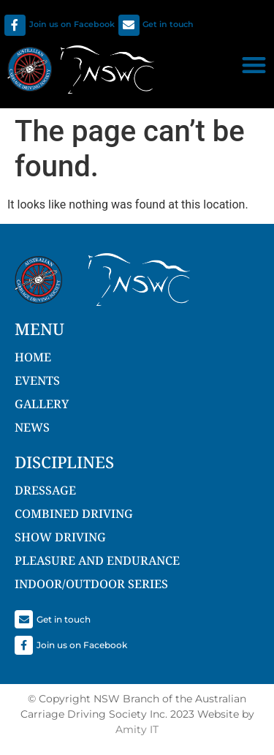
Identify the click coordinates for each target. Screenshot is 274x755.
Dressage (45, 490)
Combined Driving (74, 514)
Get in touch (168, 24)
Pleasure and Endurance (97, 560)
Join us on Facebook (72, 24)
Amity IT (137, 729)
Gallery (42, 404)
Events (37, 380)
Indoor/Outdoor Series (91, 584)
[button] (254, 64)
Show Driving (60, 537)
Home (33, 357)
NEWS (32, 427)
